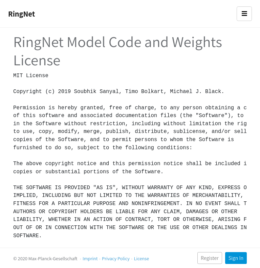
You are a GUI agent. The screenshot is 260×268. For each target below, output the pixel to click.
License (141, 258)
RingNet (21, 14)
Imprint (90, 258)
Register (210, 258)
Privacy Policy (116, 258)
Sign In (236, 258)
